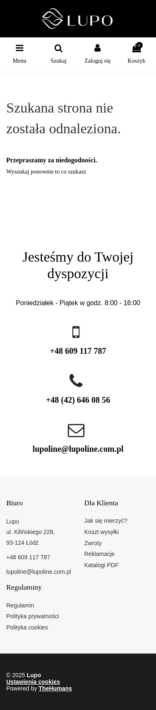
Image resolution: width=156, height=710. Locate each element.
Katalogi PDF (101, 565)
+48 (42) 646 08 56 (78, 399)
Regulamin (20, 605)
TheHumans (55, 688)
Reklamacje (99, 554)
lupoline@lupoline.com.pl (78, 448)
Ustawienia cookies (33, 681)
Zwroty (93, 543)
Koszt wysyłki (101, 532)
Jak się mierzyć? (105, 520)
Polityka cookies (27, 627)
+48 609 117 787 (78, 350)
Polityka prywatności (32, 616)
